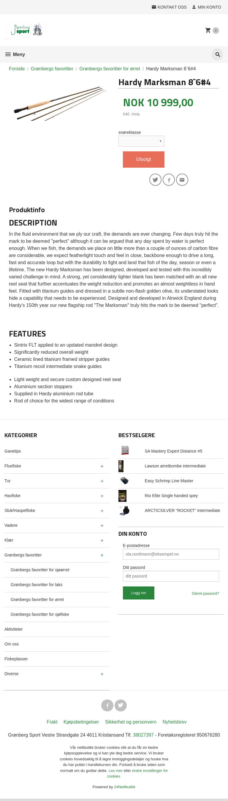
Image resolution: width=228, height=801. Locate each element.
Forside (17, 68)
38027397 (143, 737)
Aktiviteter (13, 630)
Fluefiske (12, 466)
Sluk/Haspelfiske (19, 511)
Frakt (52, 724)
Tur (7, 481)
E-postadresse (136, 546)
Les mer (116, 772)
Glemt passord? (205, 594)
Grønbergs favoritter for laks (36, 585)
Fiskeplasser (16, 659)
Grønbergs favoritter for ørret (37, 600)
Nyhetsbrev (175, 724)
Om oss (11, 645)
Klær (8, 541)
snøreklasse (129, 132)
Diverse (11, 674)
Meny (14, 54)
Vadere (11, 526)
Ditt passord (134, 568)
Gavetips (12, 452)
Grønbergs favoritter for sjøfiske (40, 615)
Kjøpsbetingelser (81, 724)
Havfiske (12, 496)
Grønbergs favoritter (23, 555)
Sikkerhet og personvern (130, 724)
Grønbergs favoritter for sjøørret (40, 570)
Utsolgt (143, 159)
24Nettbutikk (124, 789)
